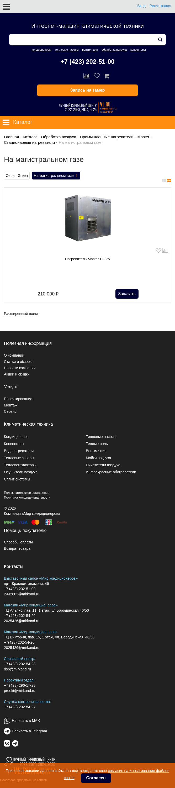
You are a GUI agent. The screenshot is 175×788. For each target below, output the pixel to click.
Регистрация (160, 6)
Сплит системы (17, 479)
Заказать (127, 294)
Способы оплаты (18, 542)
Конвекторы (14, 444)
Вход (141, 6)
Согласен (96, 778)
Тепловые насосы (101, 437)
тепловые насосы (66, 49)
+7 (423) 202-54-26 (19, 616)
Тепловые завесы (19, 458)
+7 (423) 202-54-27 (19, 707)
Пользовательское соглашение (26, 493)
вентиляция (90, 49)
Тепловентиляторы (20, 465)
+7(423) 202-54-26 (19, 642)
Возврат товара (17, 548)
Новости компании (20, 368)
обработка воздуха (114, 49)
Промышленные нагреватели (107, 137)
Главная (11, 137)
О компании (14, 355)
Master (143, 137)
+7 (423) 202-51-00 (87, 61)
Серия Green (17, 175)
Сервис (10, 411)
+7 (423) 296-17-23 (19, 685)
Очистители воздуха (103, 465)
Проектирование (18, 399)
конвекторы (138, 49)
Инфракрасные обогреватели (111, 472)
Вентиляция (96, 451)
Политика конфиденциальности (27, 497)
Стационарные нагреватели (29, 142)
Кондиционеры (16, 437)
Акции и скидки (17, 374)
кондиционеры (41, 49)
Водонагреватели (19, 451)
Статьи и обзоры (18, 361)
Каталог (30, 137)
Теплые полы (97, 444)
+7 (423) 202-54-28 (19, 664)
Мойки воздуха (98, 458)
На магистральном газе (56, 175)
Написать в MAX (26, 720)
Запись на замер (87, 90)
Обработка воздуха (58, 137)
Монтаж (10, 405)
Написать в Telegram (29, 731)
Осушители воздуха (21, 472)
